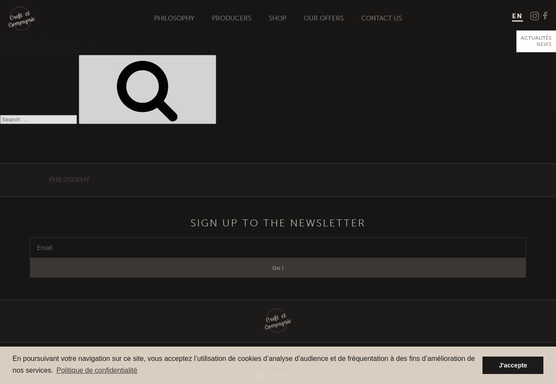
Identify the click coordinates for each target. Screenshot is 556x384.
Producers (231, 18)
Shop (277, 18)
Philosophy (174, 18)
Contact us (381, 18)
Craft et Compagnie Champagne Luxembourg (22, 19)
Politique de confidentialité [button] (97, 370)
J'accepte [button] (513, 365)
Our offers (324, 18)
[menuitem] (517, 17)
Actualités (536, 41)
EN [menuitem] (517, 16)
